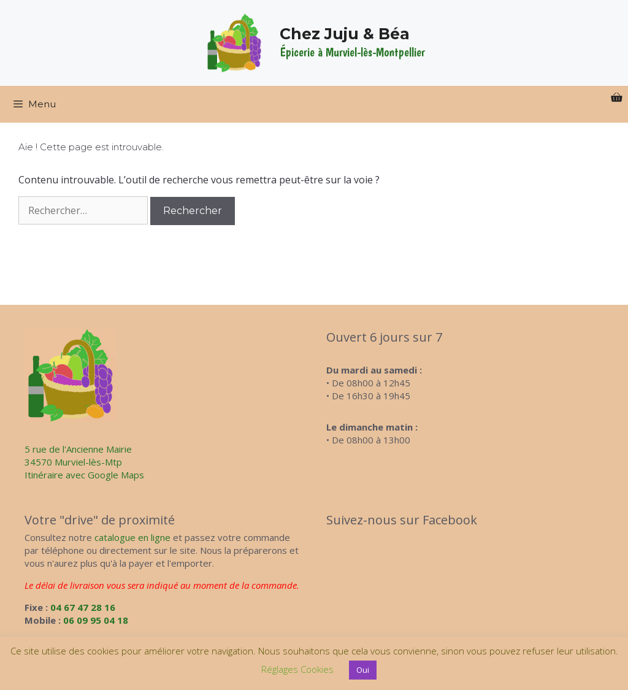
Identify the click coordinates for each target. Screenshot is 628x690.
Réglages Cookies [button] (297, 669)
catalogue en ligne (132, 537)
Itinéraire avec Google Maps (84, 475)
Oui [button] (362, 669)
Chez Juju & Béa (345, 34)
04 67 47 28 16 (82, 607)
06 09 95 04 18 (95, 620)
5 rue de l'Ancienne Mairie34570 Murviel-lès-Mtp (78, 455)
